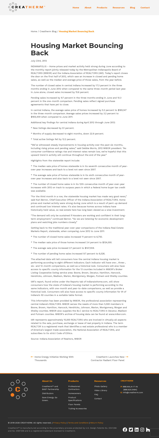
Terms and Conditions (78, 423)
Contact (145, 7)
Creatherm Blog (48, 31)
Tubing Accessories (77, 408)
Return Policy (96, 423)
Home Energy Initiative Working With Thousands (54, 359)
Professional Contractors (74, 388)
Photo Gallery (100, 386)
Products (102, 7)
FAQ (96, 394)
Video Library (100, 390)
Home (76, 7)
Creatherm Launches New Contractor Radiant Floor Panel (107, 359)
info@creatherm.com (133, 392)
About (88, 7)
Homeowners (74, 393)
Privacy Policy (59, 423)
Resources (119, 7)
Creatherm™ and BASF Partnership (50, 388)
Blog (132, 7)
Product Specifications (75, 399)
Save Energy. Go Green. (49, 399)
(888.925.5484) (130, 389)
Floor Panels (74, 404)
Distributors (47, 393)
